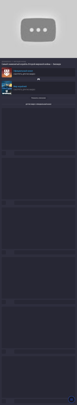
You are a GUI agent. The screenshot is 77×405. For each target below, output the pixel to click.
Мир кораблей (20, 86)
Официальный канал (23, 71)
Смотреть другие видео (24, 74)
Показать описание (38, 98)
